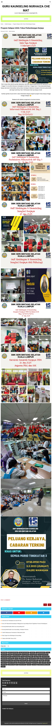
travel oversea (22, 664)
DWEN (10, 654)
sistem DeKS (4, 664)
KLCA (16, 658)
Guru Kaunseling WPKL (6, 656)
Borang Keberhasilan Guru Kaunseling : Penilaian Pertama (15, 629)
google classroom (16, 654)
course (48, 652)
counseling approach (40, 652)
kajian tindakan (37, 656)
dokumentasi (4, 654)
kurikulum (21, 658)
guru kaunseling (33, 654)
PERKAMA (41, 660)
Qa (39, 662)
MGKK (26, 658)
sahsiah (43, 662)
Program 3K (3, 662)
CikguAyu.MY (45, 723)
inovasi (22, 656)
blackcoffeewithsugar (13, 652)
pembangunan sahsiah (45, 658)
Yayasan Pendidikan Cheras (43, 664)
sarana (48, 662)
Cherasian (32, 652)
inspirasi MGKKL (29, 656)
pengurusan (16, 660)
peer (38, 658)
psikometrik (28, 662)
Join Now (26, 18)
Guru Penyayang (16, 656)
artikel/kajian (4, 652)
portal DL (47, 660)
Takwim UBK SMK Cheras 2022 (9, 638)
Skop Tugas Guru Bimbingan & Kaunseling (11, 635)
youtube (3, 666)
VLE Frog (34, 664)
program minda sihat (12, 662)
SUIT (17, 664)
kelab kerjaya (4, 658)
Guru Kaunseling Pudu (43, 654)
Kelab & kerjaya (12, 31)
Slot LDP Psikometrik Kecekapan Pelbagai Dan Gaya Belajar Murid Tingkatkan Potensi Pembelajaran (24, 623)
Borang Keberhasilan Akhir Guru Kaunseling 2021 (13, 626)
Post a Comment (5, 600)
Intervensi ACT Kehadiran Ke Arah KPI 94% (11, 620)
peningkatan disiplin (33, 660)
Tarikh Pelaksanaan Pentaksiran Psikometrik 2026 (13, 632)
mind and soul (32, 658)
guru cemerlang (25, 654)
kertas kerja (11, 658)
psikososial (35, 662)
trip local (29, 664)
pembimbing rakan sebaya (6, 660)
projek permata (21, 662)
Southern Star (11, 664)
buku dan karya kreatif (24, 652)
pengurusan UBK (24, 660)
